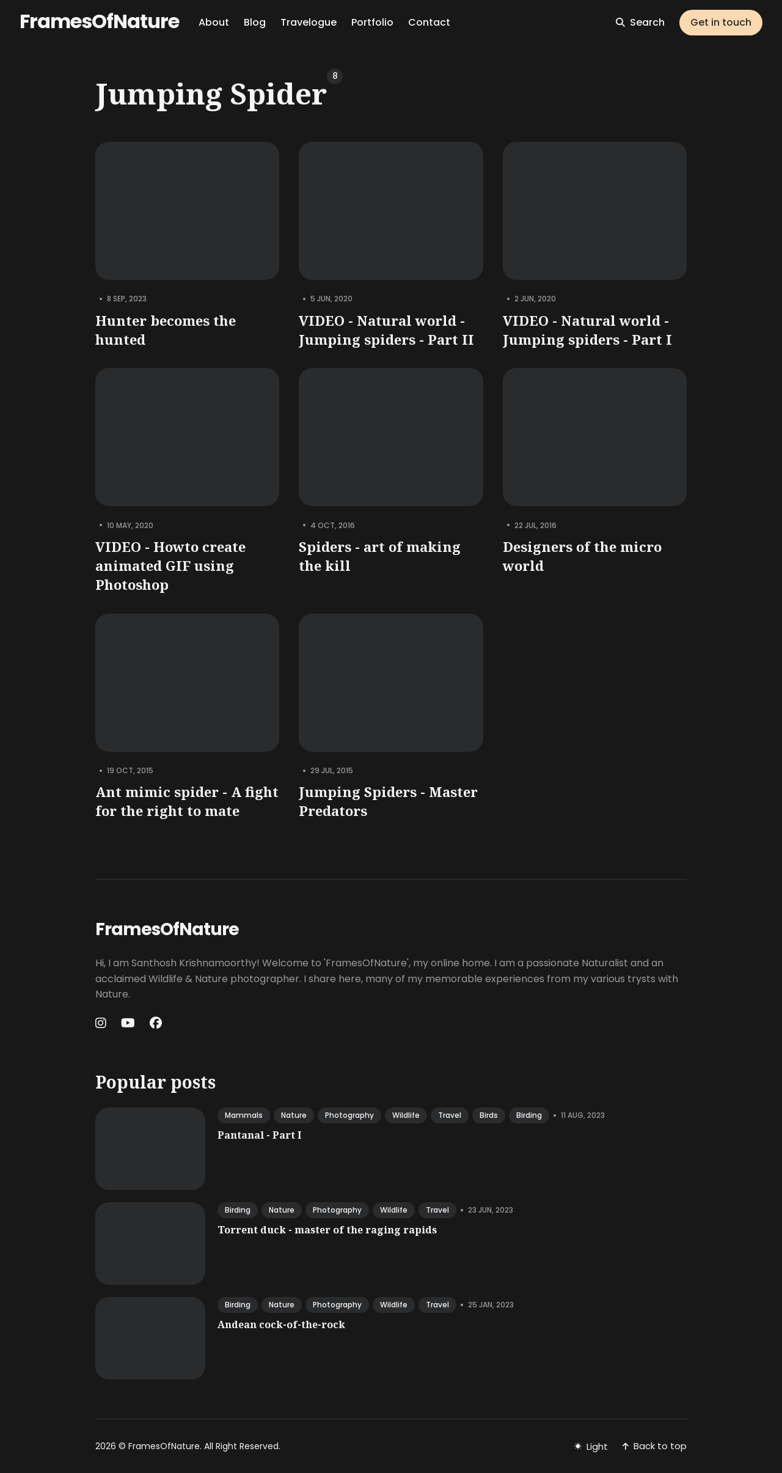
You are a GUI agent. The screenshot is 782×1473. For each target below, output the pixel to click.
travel (449, 1115)
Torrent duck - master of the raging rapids (327, 1229)
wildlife (406, 1115)
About (214, 22)
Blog (255, 22)
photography (349, 1115)
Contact (429, 22)
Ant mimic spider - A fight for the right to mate (187, 801)
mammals (244, 1115)
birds (489, 1115)
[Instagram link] (102, 1023)
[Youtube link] (128, 1023)
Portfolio (372, 22)
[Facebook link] (155, 1023)
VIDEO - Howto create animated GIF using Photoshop (170, 565)
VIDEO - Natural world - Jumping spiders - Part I (587, 329)
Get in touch (720, 22)
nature (294, 1115)
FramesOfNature (99, 21)
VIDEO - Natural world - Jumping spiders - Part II (386, 329)
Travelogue (308, 22)
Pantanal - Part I (259, 1135)
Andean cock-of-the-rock (281, 1324)
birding (529, 1115)
